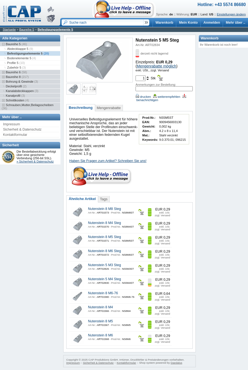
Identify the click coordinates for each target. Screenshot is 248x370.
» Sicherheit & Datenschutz (35, 161)
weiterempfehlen (166, 96)
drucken (143, 96)
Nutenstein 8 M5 (100, 321)
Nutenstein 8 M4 (100, 307)
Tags (103, 199)
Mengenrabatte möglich (156, 66)
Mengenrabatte (109, 108)
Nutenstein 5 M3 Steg (104, 265)
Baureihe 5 (26, 29)
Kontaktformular (15, 135)
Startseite (9, 29)
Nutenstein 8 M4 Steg (104, 223)
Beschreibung (81, 108)
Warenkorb (164, 23)
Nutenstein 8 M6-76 (103, 293)
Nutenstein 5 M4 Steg (104, 279)
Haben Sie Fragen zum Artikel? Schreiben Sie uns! (108, 161)
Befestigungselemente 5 (55, 29)
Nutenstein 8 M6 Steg (104, 251)
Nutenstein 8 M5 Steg (104, 237)
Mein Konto (188, 23)
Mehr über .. (235, 23)
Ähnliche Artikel (82, 199)
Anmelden (211, 23)
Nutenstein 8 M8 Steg (104, 209)
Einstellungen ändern (231, 14)
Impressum (11, 124)
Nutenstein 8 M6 (100, 335)
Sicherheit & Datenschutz (22, 129)
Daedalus (176, 362)
